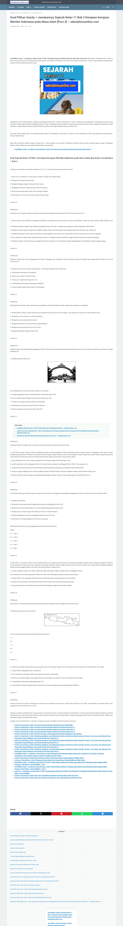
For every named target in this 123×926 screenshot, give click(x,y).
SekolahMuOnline (64, 923)
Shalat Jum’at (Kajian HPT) (92, 31)
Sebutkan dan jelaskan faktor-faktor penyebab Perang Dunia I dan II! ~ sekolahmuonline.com (43, 472)
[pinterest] (44, 900)
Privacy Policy (64, 919)
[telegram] (72, 900)
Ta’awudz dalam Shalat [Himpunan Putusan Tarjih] (98, 47)
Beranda (13, 7)
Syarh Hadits (53, 7)
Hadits (30, 7)
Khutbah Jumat (65, 7)
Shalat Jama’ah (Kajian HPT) (93, 35)
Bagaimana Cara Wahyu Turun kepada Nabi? (97, 57)
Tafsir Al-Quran (40, 7)
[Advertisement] (44, 48)
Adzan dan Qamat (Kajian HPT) (94, 39)
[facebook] (17, 900)
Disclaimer (73, 919)
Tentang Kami (48, 919)
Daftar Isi (56, 919)
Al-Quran (22, 7)
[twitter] (31, 900)
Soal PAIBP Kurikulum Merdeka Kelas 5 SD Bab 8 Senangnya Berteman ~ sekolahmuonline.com (98, 218)
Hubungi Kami (82, 919)
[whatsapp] (58, 900)
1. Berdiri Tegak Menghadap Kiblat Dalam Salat (98, 43)
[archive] (92, 227)
